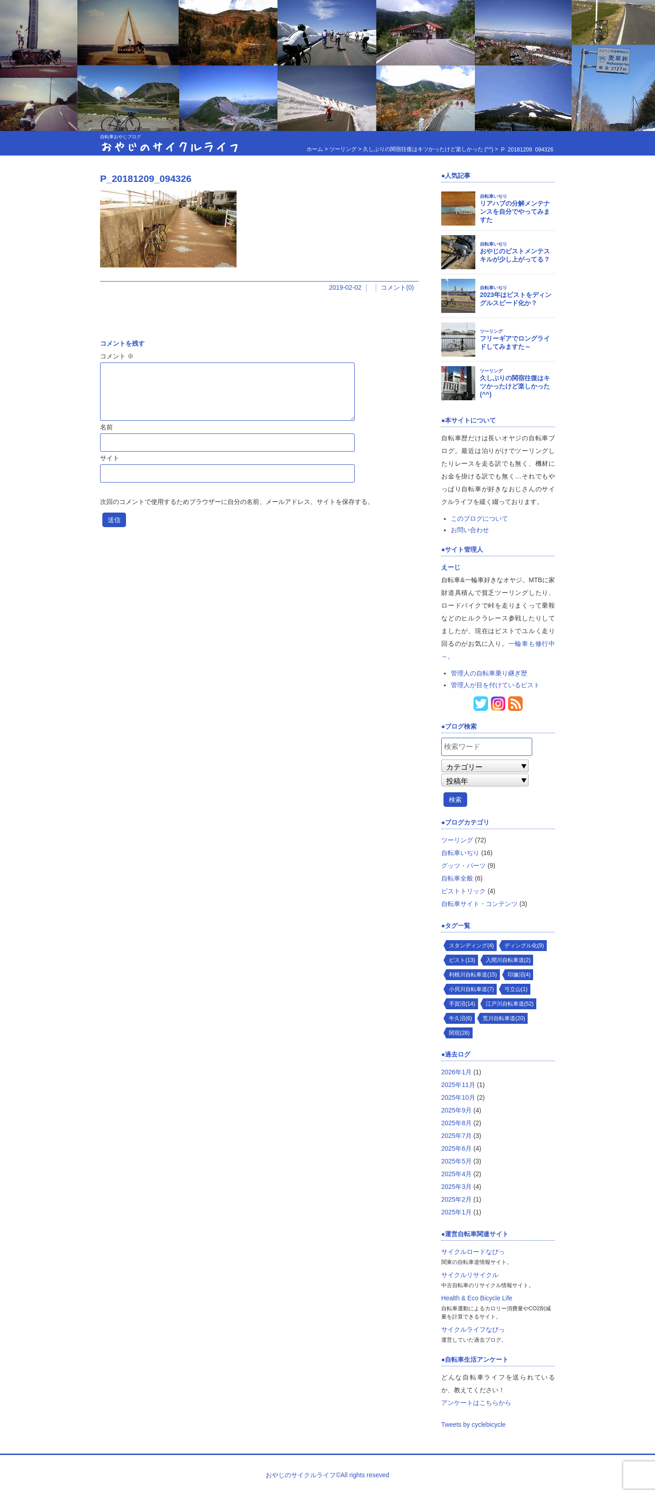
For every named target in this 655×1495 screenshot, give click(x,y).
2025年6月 (456, 1148)
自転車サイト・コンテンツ (479, 903)
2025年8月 (456, 1123)
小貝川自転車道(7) (471, 989)
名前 (106, 427)
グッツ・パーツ (463, 865)
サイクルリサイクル (470, 1275)
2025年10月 (458, 1097)
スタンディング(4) (471, 945)
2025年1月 (456, 1212)
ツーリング (491, 331)
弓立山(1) (516, 989)
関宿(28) (459, 1033)
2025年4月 (456, 1174)
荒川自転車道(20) (504, 1018)
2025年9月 (456, 1110)
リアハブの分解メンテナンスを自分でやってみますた (515, 211)
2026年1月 (456, 1072)
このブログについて (479, 518)
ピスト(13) (462, 960)
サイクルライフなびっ (473, 1329)
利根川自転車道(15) (473, 974)
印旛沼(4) (519, 974)
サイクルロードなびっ (473, 1251)
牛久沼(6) (460, 1018)
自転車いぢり (493, 196)
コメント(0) (397, 287)
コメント (117, 356)
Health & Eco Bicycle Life (476, 1298)
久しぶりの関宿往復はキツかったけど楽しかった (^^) (515, 386)
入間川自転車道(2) (508, 960)
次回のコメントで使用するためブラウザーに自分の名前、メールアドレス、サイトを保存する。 (237, 501)
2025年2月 (456, 1199)
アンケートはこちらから (476, 1402)
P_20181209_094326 (145, 178)
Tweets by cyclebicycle (473, 1424)
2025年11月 (458, 1084)
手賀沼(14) (462, 1004)
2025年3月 (456, 1186)
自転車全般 (457, 878)
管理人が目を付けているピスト (495, 685)
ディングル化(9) (524, 945)
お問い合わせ (470, 530)
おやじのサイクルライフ (170, 146)
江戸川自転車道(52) (510, 1004)
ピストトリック (463, 891)
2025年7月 (456, 1135)
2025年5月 (456, 1161)
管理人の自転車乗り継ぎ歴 (489, 673)
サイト (109, 458)
